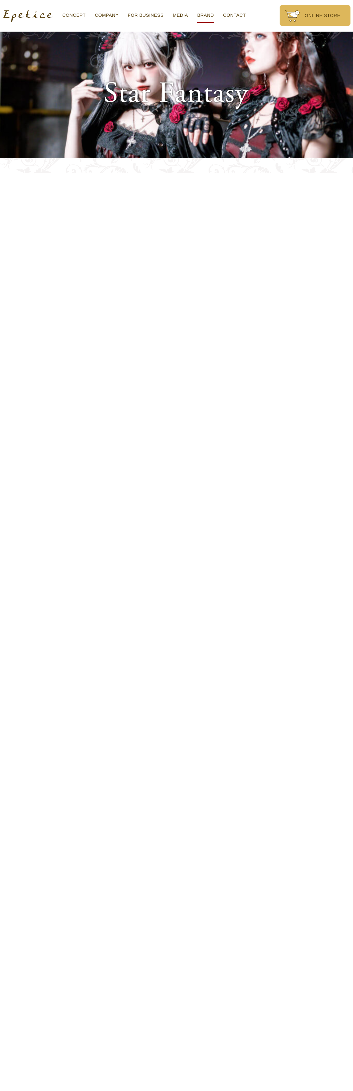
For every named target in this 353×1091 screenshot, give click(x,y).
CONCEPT (74, 15)
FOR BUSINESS (146, 15)
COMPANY (107, 15)
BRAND (205, 15)
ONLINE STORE (312, 16)
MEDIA (180, 15)
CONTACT (234, 15)
